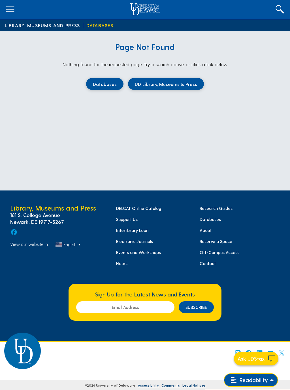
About (206, 230)
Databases (100, 25)
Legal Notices (194, 385)
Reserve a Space (216, 241)
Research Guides (216, 208)
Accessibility (148, 385)
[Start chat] (256, 358)
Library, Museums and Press (42, 25)
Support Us (127, 219)
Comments (170, 385)
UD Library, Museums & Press (166, 84)
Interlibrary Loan (132, 230)
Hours (121, 263)
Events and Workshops (138, 252)
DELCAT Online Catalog (138, 208)
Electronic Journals (134, 241)
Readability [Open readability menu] (249, 380)
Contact (208, 263)
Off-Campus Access (219, 252)
